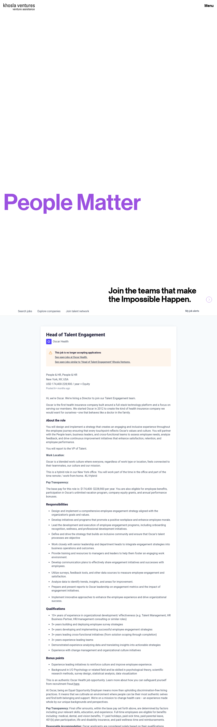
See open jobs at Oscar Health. (71, 357)
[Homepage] (19, 5)
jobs (25, 311)
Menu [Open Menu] (209, 5)
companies (48, 311)
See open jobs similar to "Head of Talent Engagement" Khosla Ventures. (93, 362)
